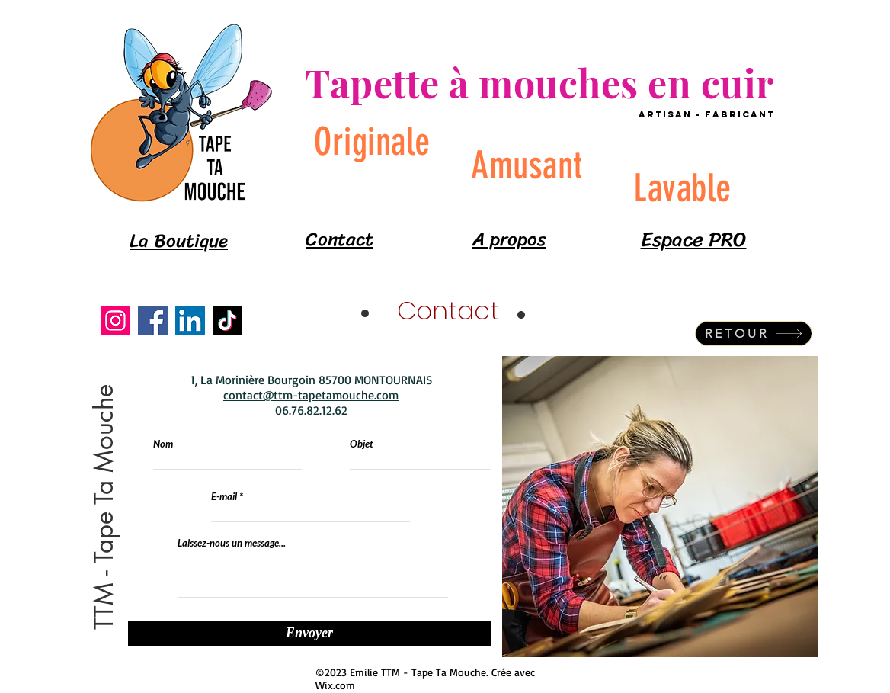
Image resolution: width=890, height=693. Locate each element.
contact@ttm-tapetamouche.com (311, 395)
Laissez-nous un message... (232, 543)
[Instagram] (115, 320)
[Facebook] (153, 320)
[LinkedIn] (190, 320)
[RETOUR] (753, 333)
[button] (104, 507)
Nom (163, 444)
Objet (361, 444)
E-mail (224, 497)
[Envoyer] (309, 633)
